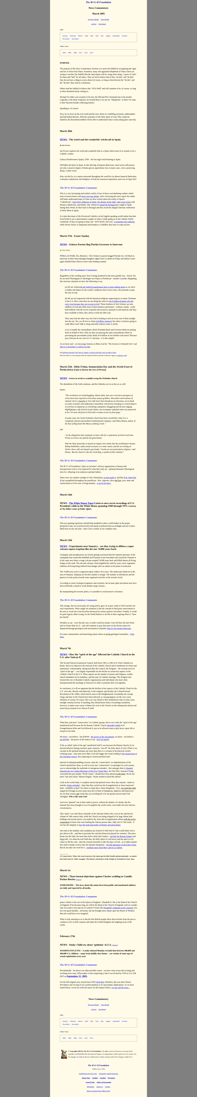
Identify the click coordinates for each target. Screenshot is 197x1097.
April (86, 36)
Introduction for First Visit (88, 1074)
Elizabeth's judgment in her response (118, 908)
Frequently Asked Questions (108, 1074)
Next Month (105, 19)
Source (78, 879)
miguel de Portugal (107, 205)
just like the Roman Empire (121, 836)
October (124, 36)
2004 (64, 53)
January (65, 36)
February (73, 36)
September (116, 36)
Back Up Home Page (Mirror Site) (98, 1091)
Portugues (111, 1078)
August (108, 36)
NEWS (63, 139)
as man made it (110, 477)
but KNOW (64, 739)
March (80, 36)
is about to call (122, 355)
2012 (86, 53)
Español (103, 1078)
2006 (75, 53)
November (66, 39)
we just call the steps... (120, 988)
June (96, 36)
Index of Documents (104, 1082)
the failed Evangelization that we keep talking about (104, 287)
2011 (80, 53)
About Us (99, 1087)
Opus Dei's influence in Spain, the (86, 202)
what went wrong (124, 202)
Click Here (100, 982)
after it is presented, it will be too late (75, 347)
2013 (91, 53)
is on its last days (104, 483)
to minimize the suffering (124, 222)
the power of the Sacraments (102, 737)
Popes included (73, 785)
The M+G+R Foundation (98, 2)
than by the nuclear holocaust (119, 628)
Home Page (86, 1078)
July (102, 36)
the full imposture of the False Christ (121, 845)
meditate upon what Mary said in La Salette (104, 848)
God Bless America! (104, 321)
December (75, 39)
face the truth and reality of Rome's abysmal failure (99, 825)
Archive (93, 24)
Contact (107, 1087)
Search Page (90, 1082)
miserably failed (113, 725)
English (95, 1078)
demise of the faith (108, 202)
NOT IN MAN (103, 739)
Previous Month (93, 19)
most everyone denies (90, 196)
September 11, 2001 (77, 976)
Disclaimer (102, 24)
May (91, 36)
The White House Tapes (81, 503)
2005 (69, 53)
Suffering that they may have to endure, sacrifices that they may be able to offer (89, 352)
